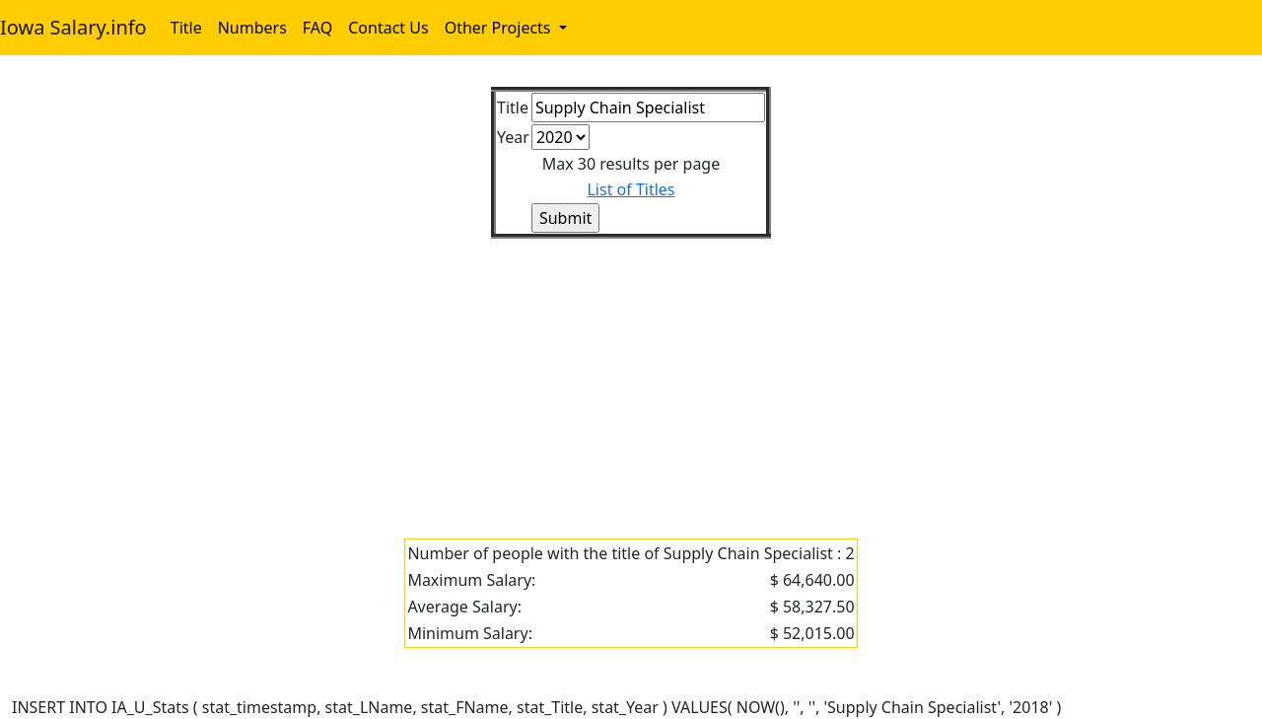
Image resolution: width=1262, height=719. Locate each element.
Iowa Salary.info (73, 27)
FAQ (317, 27)
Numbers (252, 27)
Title (186, 27)
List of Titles (630, 189)
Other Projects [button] (500, 27)
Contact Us (388, 27)
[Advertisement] (603, 377)
